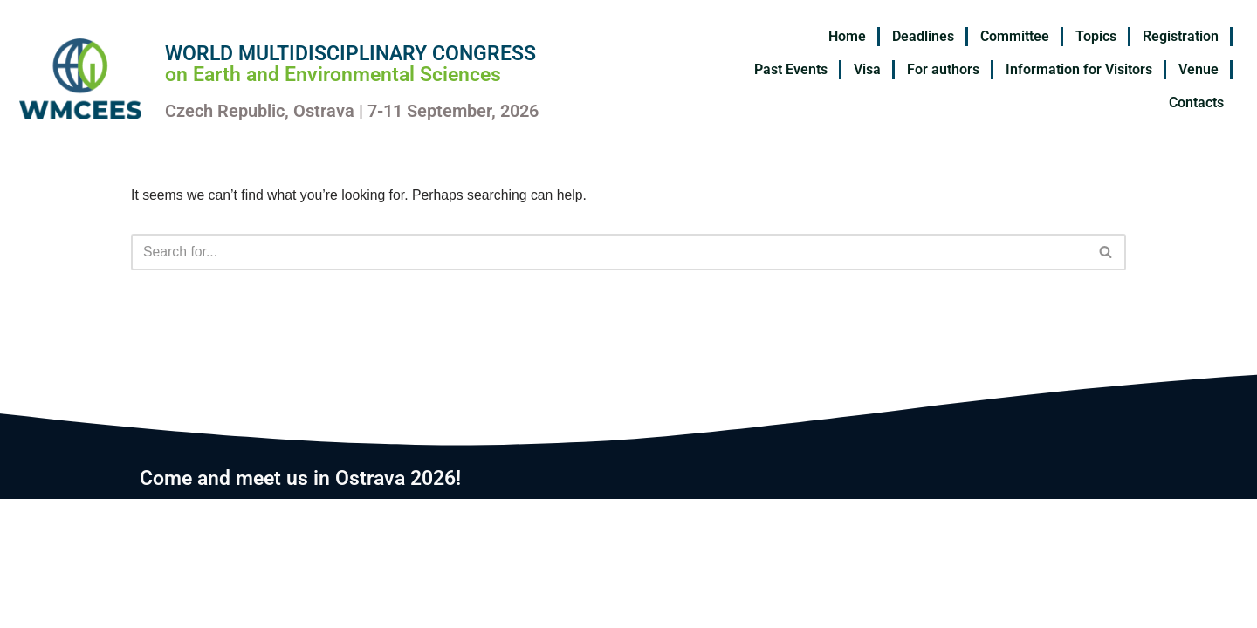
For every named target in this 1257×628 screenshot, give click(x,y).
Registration (1181, 36)
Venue (1198, 69)
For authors (943, 69)
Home (847, 36)
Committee (1014, 36)
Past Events (791, 69)
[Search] (609, 252)
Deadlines (923, 36)
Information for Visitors (1079, 69)
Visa (867, 69)
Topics (1095, 36)
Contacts (1196, 102)
